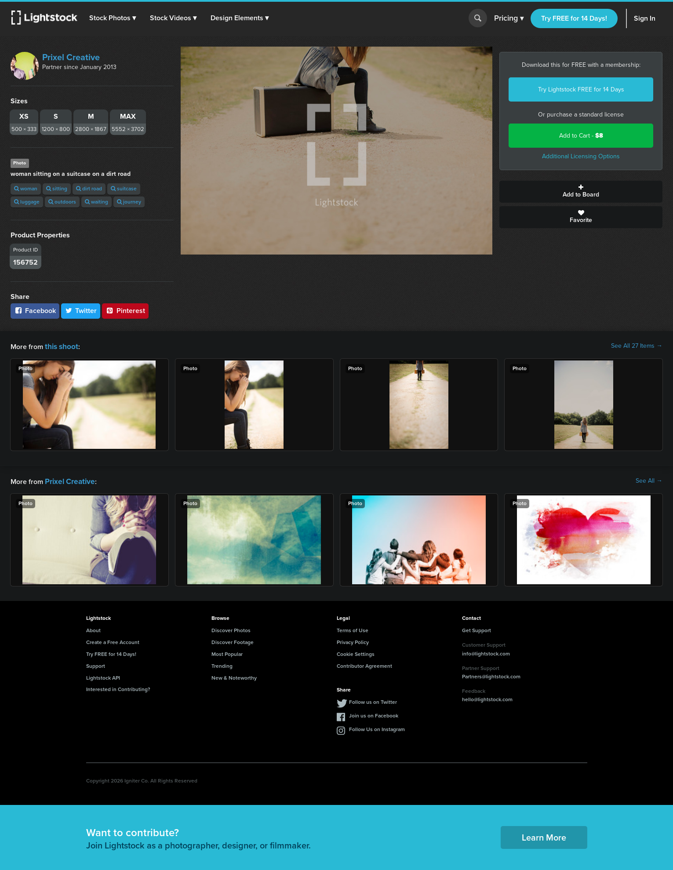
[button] (114, 18)
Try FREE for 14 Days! (574, 18)
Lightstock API (103, 676)
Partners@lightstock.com (491, 675)
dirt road (89, 189)
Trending (222, 664)
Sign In (644, 18)
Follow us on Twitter (373, 700)
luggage (27, 202)
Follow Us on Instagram (377, 728)
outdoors (62, 202)
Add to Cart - (581, 135)
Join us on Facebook (373, 714)
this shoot (60, 346)
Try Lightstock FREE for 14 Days (581, 89)
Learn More (544, 835)
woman (25, 189)
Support (95, 664)
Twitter (81, 311)
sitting (56, 189)
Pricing (509, 18)
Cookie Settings (356, 652)
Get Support (476, 629)
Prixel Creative (71, 57)
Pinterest (125, 311)
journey (129, 202)
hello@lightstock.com (487, 698)
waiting (96, 202)
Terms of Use (352, 629)
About (93, 629)
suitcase (124, 189)
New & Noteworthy (234, 676)
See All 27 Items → (636, 346)
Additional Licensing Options (581, 156)
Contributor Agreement (364, 664)
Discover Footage (232, 640)
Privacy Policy (353, 640)
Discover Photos (231, 629)
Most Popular (227, 652)
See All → (649, 480)
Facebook (35, 311)
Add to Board (581, 191)
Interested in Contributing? (118, 688)
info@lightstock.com (486, 652)
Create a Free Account (112, 640)
